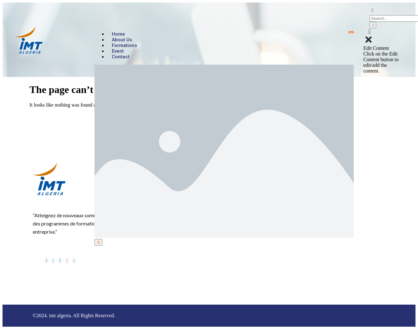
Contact (120, 57)
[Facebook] (46, 261)
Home (118, 34)
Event (118, 51)
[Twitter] (53, 261)
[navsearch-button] (372, 10)
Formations (124, 45)
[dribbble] (67, 261)
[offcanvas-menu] (369, 32)
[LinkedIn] (60, 261)
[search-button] (372, 25)
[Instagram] (74, 261)
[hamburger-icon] (351, 32)
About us (122, 40)
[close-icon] (368, 42)
